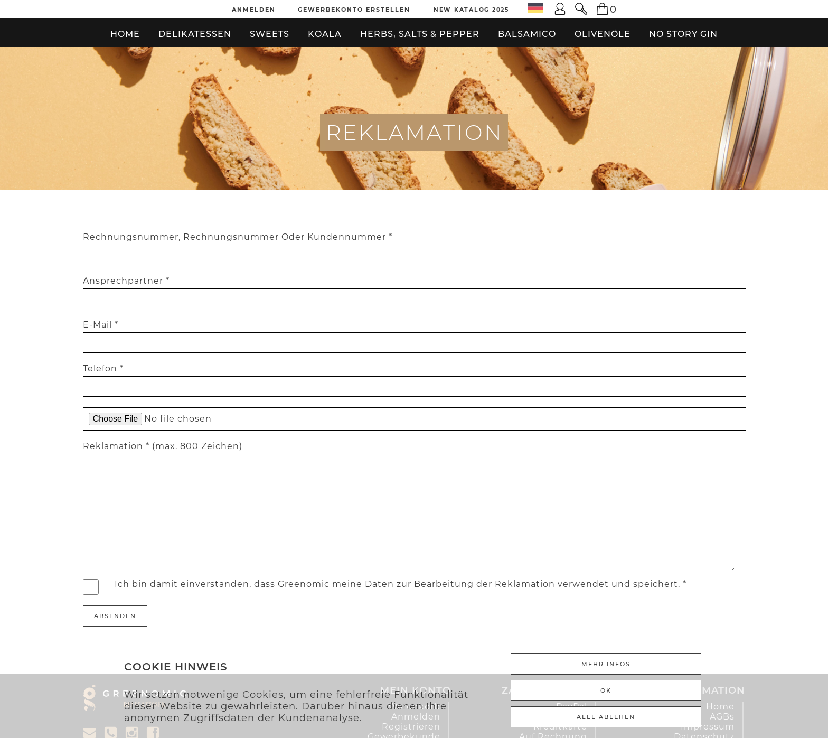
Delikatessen (194, 34)
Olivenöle (603, 34)
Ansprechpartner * (126, 281)
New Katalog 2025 (472, 9)
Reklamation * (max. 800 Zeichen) (162, 446)
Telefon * (103, 368)
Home (125, 34)
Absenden (115, 616)
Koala (325, 34)
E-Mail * (100, 325)
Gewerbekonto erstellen (354, 9)
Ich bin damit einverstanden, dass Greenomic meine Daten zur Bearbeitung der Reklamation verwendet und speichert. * (400, 584)
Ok (605, 690)
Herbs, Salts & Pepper (419, 34)
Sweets (269, 34)
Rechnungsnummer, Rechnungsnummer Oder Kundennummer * (237, 237)
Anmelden (254, 9)
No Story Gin (683, 34)
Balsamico (527, 34)
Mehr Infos (606, 664)
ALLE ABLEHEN (606, 717)
